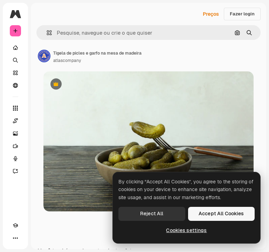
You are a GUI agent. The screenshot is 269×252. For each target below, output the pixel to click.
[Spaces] (15, 120)
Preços (211, 14)
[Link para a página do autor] (44, 56)
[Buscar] (15, 60)
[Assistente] (15, 171)
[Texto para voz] (15, 158)
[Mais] (15, 238)
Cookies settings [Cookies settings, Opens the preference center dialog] (186, 230)
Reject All (151, 213)
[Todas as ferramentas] (15, 108)
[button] (46, 32)
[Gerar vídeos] (15, 146)
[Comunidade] (15, 85)
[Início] (15, 47)
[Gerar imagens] (15, 133)
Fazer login (242, 14)
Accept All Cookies (221, 213)
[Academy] (15, 225)
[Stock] (15, 72)
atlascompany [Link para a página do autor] (67, 60)
